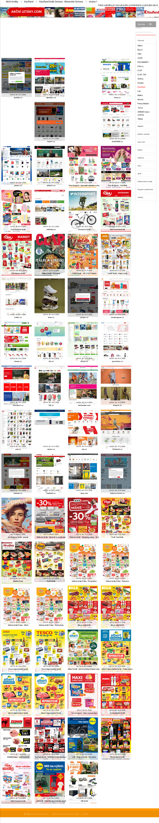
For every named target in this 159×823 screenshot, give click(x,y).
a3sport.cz (51, 185)
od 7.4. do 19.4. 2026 (84, 534)
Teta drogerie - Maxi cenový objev (84, 713)
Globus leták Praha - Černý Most (84, 581)
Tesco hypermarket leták (51, 669)
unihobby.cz (51, 229)
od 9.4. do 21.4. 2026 (84, 182)
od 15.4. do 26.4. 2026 (117, 226)
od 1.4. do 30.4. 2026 (84, 798)
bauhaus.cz (51, 493)
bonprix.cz (117, 405)
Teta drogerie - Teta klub (117, 185)
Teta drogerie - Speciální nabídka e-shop (84, 185)
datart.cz (51, 449)
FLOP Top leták (117, 537)
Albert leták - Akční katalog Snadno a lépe (84, 669)
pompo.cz (84, 317)
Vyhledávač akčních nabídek (143, 26)
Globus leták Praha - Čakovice (117, 581)
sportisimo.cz (117, 361)
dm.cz (51, 361)
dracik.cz (84, 361)
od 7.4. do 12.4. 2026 (84, 754)
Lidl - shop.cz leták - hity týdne (84, 757)
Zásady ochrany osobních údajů (65, 814)
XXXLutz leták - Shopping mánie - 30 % (84, 537)
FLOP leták (51, 581)
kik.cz (51, 405)
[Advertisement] (66, 35)
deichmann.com (84, 405)
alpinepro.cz (51, 97)
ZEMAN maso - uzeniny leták (18, 757)
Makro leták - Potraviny (51, 273)
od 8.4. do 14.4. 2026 (18, 95)
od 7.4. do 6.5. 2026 (18, 534)
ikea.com (84, 493)
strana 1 (93, 1)
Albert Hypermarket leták (18, 713)
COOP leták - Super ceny (117, 273)
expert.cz (51, 141)
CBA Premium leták (18, 801)
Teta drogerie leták (18, 229)
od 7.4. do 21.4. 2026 (84, 666)
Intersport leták (84, 229)
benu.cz (117, 97)
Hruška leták (18, 581)
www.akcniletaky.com (40, 814)
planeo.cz (18, 185)
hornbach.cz (117, 449)
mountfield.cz (117, 141)
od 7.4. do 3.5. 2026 (51, 534)
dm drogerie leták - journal (18, 537)
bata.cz (51, 317)
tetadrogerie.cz (117, 317)
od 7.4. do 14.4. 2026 (84, 622)
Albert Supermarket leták (51, 713)
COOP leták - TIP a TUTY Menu (84, 273)
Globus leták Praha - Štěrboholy (51, 625)
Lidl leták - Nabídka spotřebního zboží (51, 801)
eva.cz (18, 449)
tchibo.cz (18, 317)
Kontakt (85, 814)
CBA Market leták (18, 273)
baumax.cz (18, 493)
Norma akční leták (117, 757)
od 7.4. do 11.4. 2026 (18, 754)
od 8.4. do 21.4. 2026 (51, 270)
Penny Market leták (117, 713)
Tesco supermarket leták (18, 669)
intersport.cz (18, 405)
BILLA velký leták (117, 625)
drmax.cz (18, 361)
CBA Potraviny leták (117, 229)
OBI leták (84, 801)
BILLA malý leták (84, 625)
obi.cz (84, 449)
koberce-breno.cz (117, 493)
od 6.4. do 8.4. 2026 (84, 710)
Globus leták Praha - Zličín (18, 625)
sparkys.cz (18, 97)
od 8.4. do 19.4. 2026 (84, 226)
